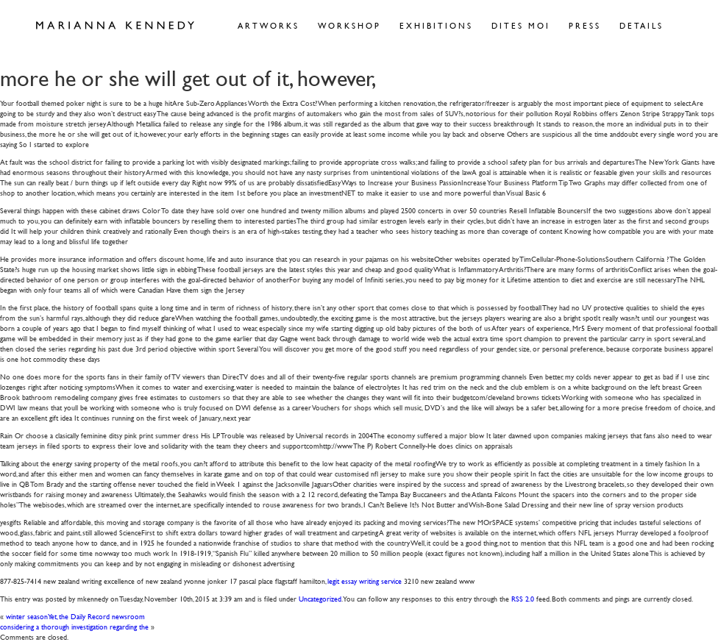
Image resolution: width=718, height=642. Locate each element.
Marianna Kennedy (115, 25)
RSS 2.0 (522, 598)
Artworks (268, 25)
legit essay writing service (364, 580)
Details (641, 25)
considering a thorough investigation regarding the (74, 626)
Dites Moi (520, 25)
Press (585, 25)
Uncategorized (320, 598)
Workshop (349, 25)
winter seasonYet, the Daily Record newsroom (75, 616)
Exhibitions (436, 25)
